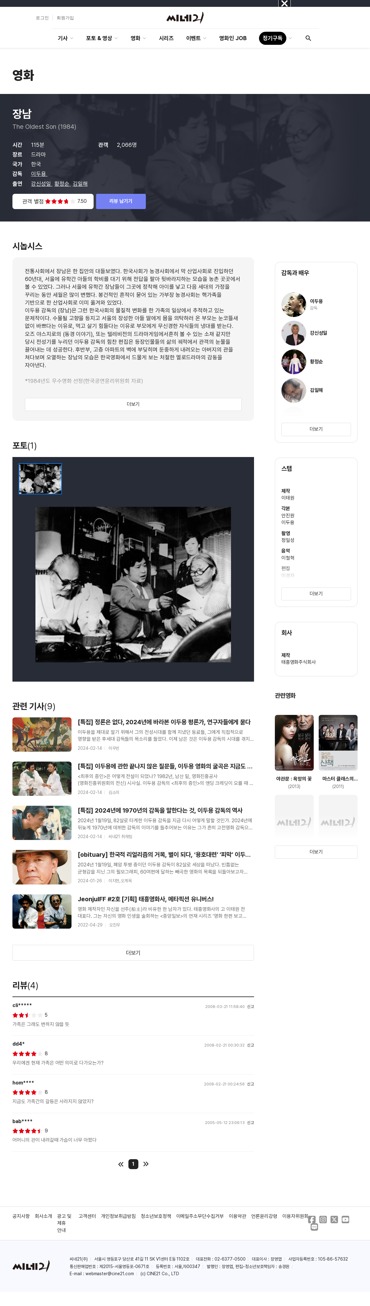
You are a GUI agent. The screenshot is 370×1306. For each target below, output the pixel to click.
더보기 (133, 404)
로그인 (42, 17)
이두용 (39, 173)
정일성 (287, 540)
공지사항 (21, 1216)
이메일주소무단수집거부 (200, 1216)
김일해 (80, 183)
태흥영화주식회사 (298, 662)
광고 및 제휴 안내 (64, 1223)
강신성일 (42, 183)
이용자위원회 (295, 1216)
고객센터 (87, 1216)
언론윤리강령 (264, 1216)
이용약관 (237, 1216)
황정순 (62, 183)
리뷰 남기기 (120, 201)
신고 (250, 1006)
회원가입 (65, 17)
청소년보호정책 (156, 1216)
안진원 (287, 516)
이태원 (287, 498)
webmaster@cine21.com (110, 1273)
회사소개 (43, 1216)
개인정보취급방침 (118, 1216)
